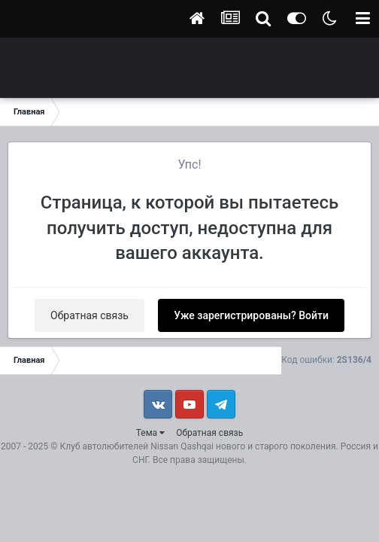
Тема (150, 433)
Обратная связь (89, 315)
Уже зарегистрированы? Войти (251, 315)
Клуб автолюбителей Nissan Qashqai (137, 446)
